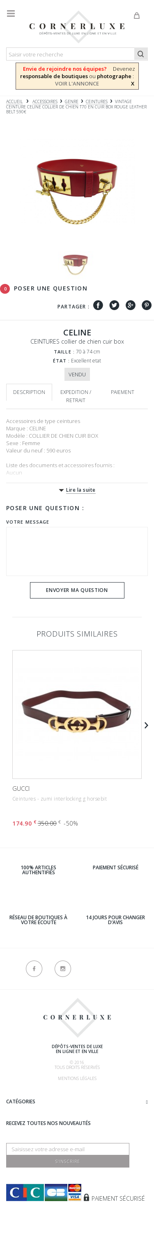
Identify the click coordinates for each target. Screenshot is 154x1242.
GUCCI (21, 788)
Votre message (27, 522)
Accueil (14, 101)
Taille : (64, 352)
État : (61, 361)
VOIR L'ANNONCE (77, 83)
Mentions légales (77, 1078)
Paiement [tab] (122, 392)
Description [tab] (29, 392)
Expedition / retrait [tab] (75, 396)
